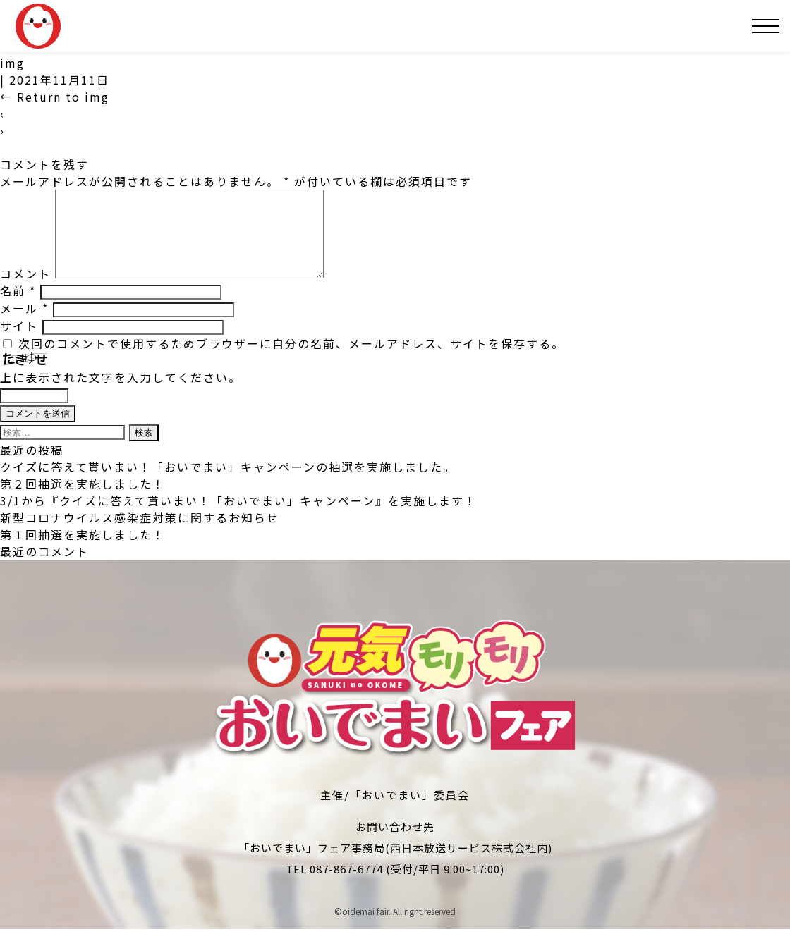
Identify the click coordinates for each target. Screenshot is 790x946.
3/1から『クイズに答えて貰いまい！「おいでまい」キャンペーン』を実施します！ (238, 517)
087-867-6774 (346, 885)
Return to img (54, 96)
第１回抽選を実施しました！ (82, 551)
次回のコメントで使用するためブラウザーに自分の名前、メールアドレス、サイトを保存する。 (291, 360)
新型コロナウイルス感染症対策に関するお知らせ (139, 534)
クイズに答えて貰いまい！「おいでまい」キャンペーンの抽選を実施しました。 (228, 483)
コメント (25, 290)
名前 (18, 307)
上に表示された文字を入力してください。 (120, 394)
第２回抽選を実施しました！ (82, 500)
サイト (19, 342)
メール (24, 325)
